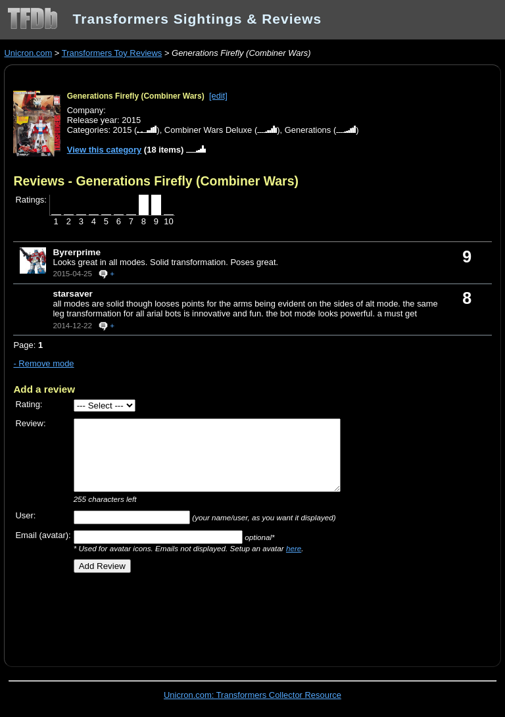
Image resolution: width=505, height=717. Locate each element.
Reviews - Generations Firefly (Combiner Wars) (156, 181)
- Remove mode (43, 363)
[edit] (218, 96)
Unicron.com (28, 53)
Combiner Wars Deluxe (208, 130)
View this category (104, 150)
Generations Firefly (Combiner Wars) (135, 96)
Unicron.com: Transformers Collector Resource (252, 695)
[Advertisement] (167, 615)
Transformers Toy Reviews (112, 53)
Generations (308, 130)
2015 (122, 130)
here (293, 548)
